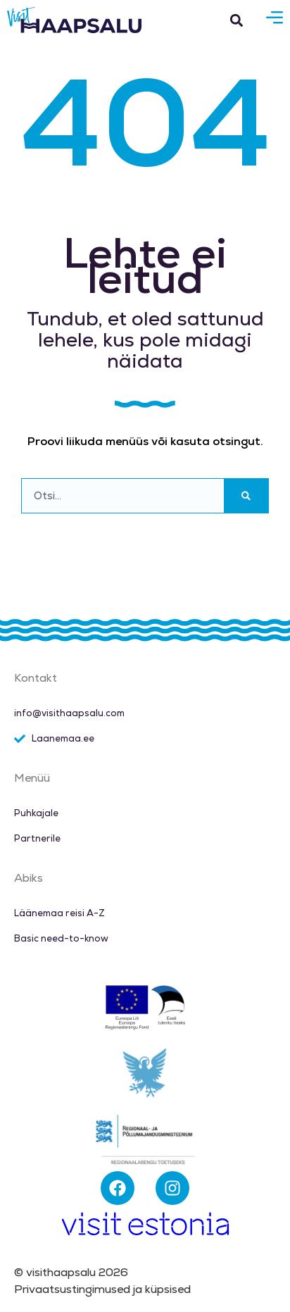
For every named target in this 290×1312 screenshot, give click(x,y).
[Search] (246, 496)
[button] (236, 20)
